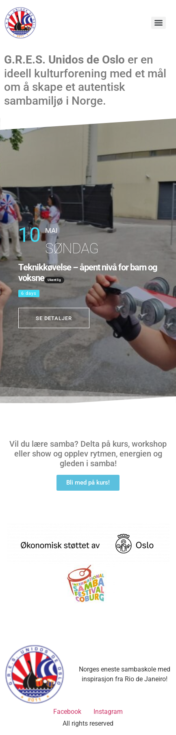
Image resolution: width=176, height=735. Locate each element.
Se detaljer (54, 318)
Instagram (108, 711)
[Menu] (158, 23)
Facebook (67, 711)
